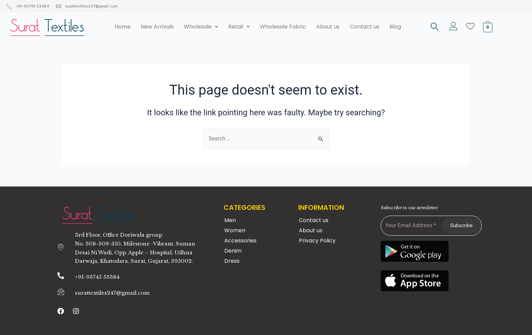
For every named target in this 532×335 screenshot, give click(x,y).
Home (123, 27)
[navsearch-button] (434, 27)
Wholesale (201, 27)
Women (234, 230)
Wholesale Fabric (283, 27)
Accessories (240, 240)
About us (328, 27)
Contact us (364, 27)
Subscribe (461, 225)
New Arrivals (157, 27)
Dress (232, 261)
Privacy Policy (317, 240)
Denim (233, 251)
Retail (239, 27)
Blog (395, 27)
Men (230, 220)
